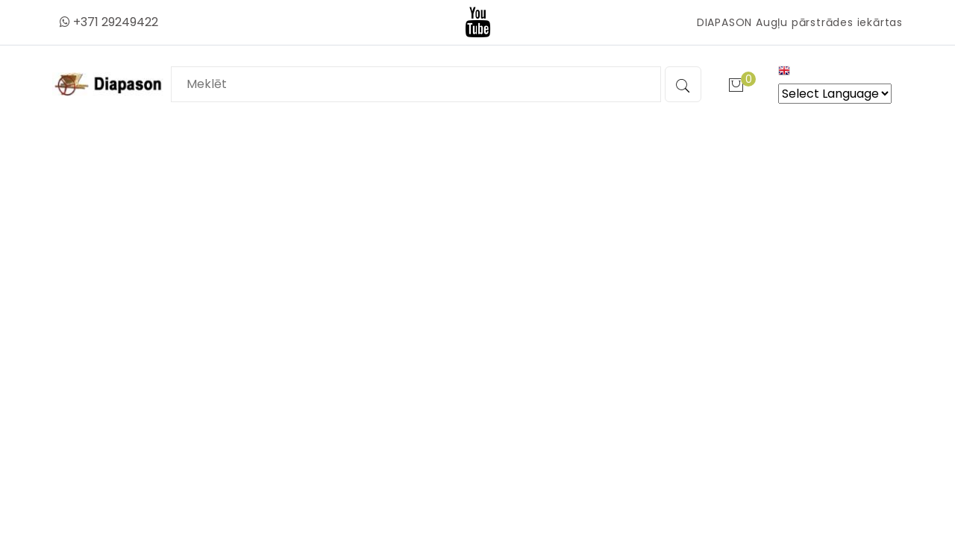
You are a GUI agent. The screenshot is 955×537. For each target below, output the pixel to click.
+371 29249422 (109, 22)
